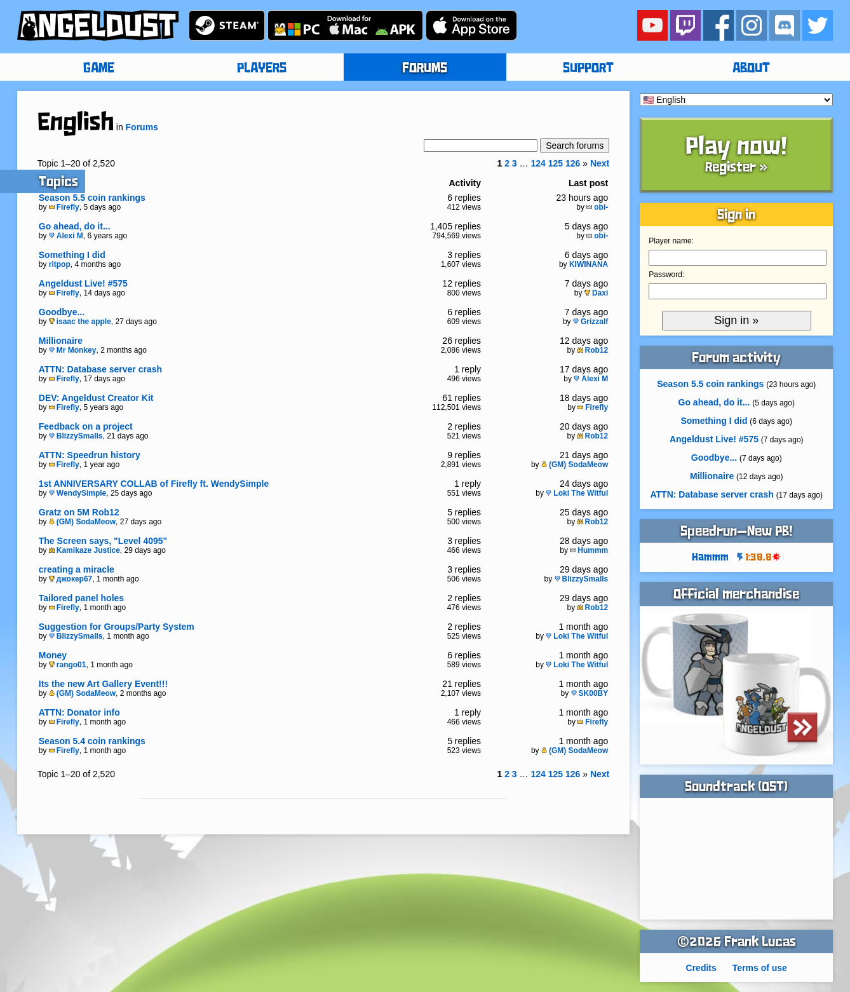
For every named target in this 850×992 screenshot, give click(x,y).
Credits (701, 968)
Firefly (64, 207)
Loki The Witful (577, 493)
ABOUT (751, 69)
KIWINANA (588, 264)
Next (599, 163)
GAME (98, 69)
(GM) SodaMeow (574, 464)
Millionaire (61, 341)
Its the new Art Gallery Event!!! (103, 684)
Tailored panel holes (81, 598)
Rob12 (593, 350)
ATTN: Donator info (79, 712)
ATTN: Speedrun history (89, 455)
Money (53, 655)
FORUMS (424, 69)
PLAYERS (262, 69)
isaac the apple (80, 321)
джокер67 (71, 578)
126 (572, 163)
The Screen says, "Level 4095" (103, 541)
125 (555, 163)
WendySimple (77, 493)
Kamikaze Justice (84, 550)
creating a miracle (76, 569)
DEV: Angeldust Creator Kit (96, 398)
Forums (142, 127)
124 (537, 163)
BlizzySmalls (76, 435)
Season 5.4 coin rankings (92, 741)
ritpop (60, 264)
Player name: (671, 240)
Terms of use (759, 968)
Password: (666, 274)
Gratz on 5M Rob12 (79, 512)
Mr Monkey (73, 350)
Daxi (596, 293)
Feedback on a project (86, 426)
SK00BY (590, 693)
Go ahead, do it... (75, 226)
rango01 (67, 664)
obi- (597, 207)
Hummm (589, 550)
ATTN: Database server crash (100, 369)
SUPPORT (588, 69)
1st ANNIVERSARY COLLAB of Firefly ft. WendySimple (154, 484)
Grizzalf (590, 321)
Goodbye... (61, 312)
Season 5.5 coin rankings (92, 198)
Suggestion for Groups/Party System (116, 627)
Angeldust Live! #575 (83, 283)
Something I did (72, 255)
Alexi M (66, 235)
